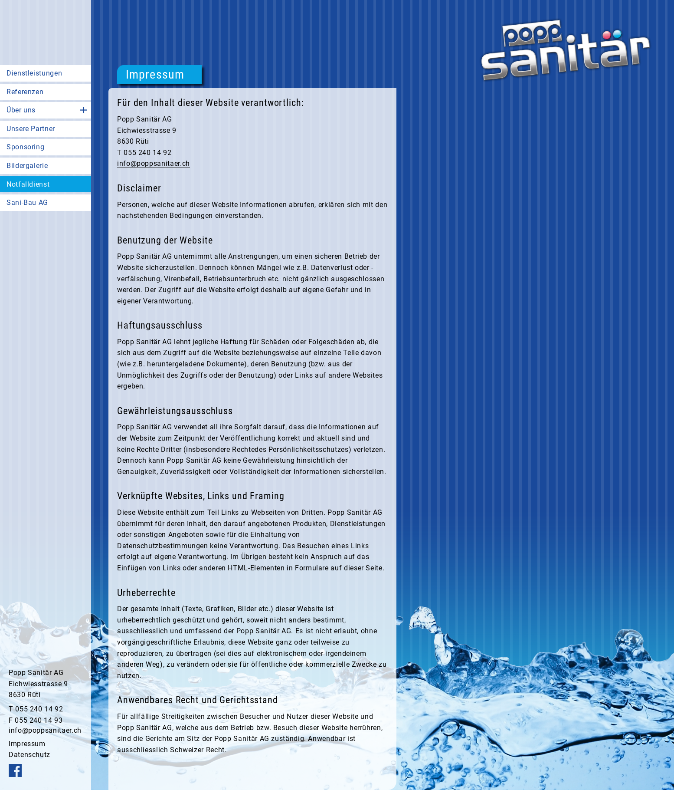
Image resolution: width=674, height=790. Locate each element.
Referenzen (25, 92)
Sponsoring (25, 147)
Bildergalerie (27, 165)
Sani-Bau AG (27, 202)
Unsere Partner (31, 129)
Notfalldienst (28, 184)
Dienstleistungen (34, 73)
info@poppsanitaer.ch (45, 730)
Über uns (21, 110)
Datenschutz (29, 754)
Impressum (27, 744)
